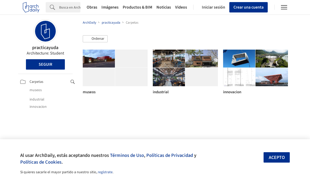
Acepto (277, 157)
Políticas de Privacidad (169, 155)
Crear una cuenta (248, 7)
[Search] (69, 7)
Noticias (163, 7)
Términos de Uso (127, 155)
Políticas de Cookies (40, 162)
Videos (181, 7)
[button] (95, 39)
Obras (92, 7)
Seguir (45, 64)
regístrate (105, 172)
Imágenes (110, 7)
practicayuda (45, 47)
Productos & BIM (137, 7)
